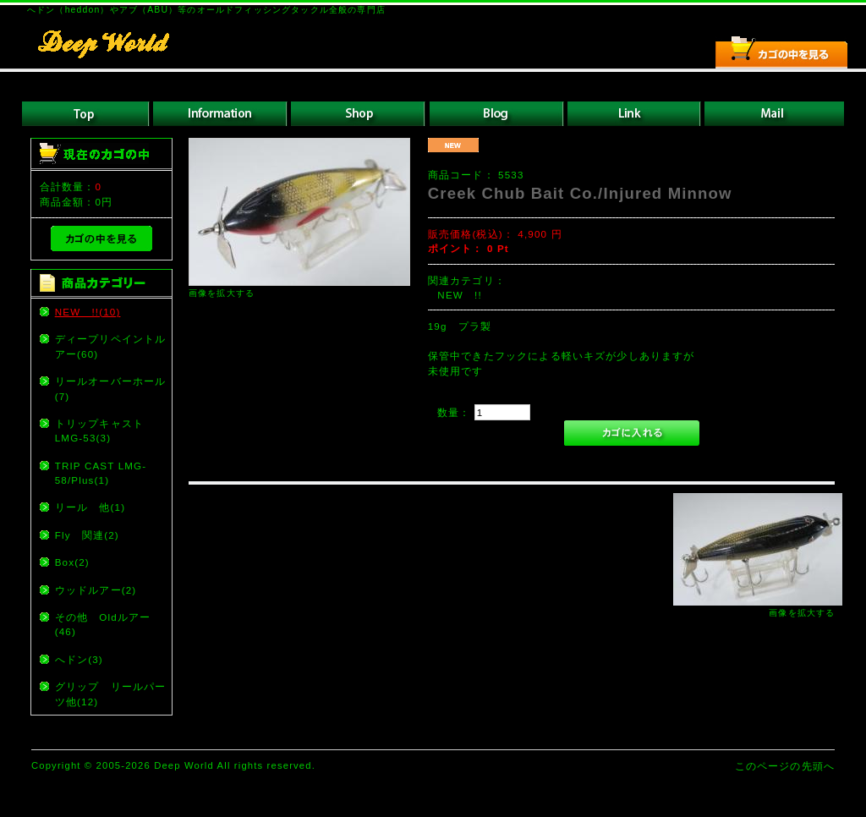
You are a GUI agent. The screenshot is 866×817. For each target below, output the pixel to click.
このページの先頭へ (785, 765)
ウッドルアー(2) (96, 589)
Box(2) (72, 562)
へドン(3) (79, 659)
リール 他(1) (90, 507)
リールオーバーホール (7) (112, 388)
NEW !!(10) (88, 311)
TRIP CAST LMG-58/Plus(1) (101, 472)
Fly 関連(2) (87, 534)
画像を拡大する (222, 293)
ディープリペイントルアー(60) (111, 346)
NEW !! (459, 294)
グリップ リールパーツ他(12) (111, 693)
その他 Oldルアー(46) (103, 624)
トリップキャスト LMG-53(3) (105, 430)
